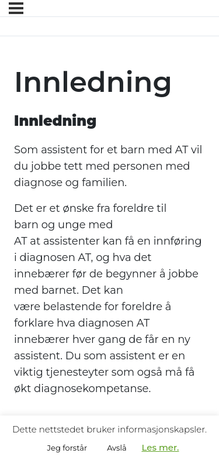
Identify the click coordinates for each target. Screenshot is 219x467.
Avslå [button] (116, 447)
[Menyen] (16, 8)
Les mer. (160, 447)
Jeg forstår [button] (67, 447)
